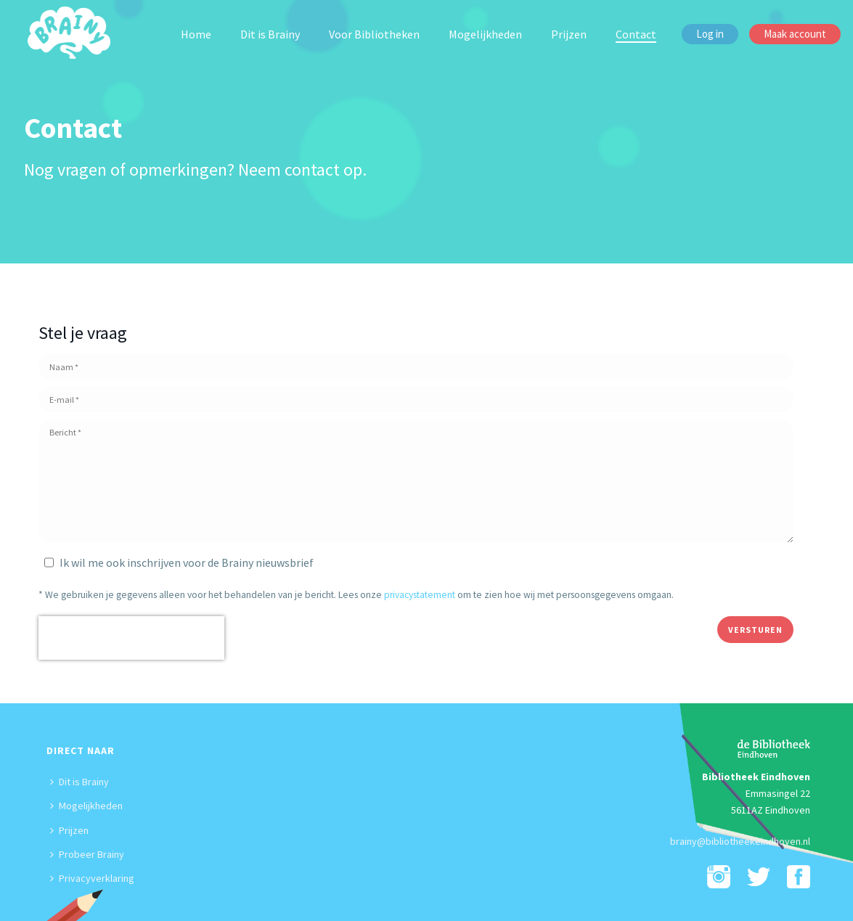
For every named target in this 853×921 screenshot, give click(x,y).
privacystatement (419, 595)
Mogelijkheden (485, 34)
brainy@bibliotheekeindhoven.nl (740, 841)
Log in (710, 34)
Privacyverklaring (92, 878)
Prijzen (569, 34)
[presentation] (131, 638)
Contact (636, 34)
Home (196, 34)
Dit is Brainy (270, 34)
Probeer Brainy (87, 854)
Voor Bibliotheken (374, 34)
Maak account (795, 34)
